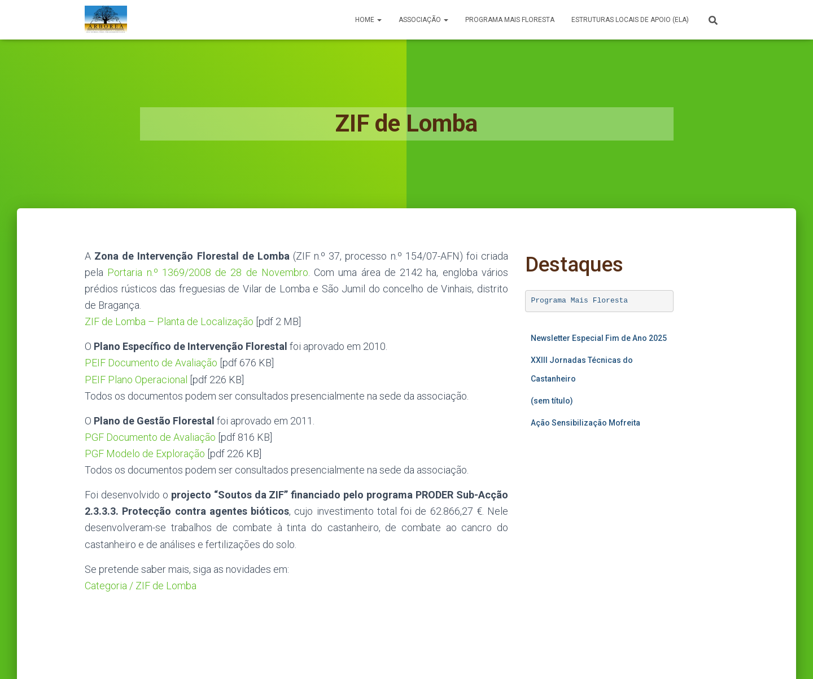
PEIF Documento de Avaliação (151, 363)
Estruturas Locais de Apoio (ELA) (630, 20)
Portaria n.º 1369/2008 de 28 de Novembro (207, 272)
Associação (423, 20)
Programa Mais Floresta (579, 300)
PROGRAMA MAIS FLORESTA (509, 20)
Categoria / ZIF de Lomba (140, 586)
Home (368, 20)
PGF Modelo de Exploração (145, 453)
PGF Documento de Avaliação (150, 437)
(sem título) (552, 400)
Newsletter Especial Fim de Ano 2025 (599, 338)
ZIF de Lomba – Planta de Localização (169, 321)
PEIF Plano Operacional (136, 380)
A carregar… (599, 545)
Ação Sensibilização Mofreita (585, 422)
